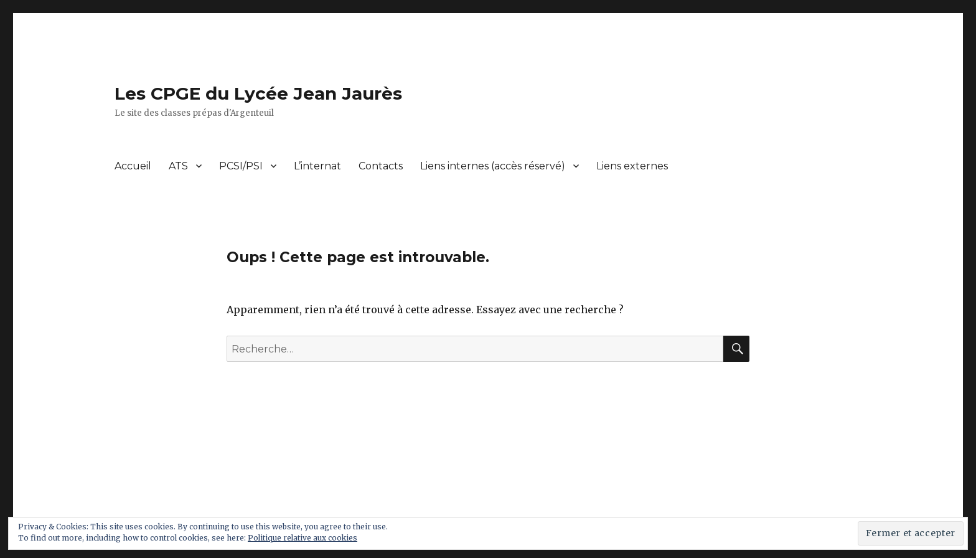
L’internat (317, 166)
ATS (178, 166)
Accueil (133, 166)
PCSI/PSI (241, 166)
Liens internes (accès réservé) (492, 166)
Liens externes (632, 166)
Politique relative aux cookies (302, 537)
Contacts (381, 166)
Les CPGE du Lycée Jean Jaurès (258, 93)
